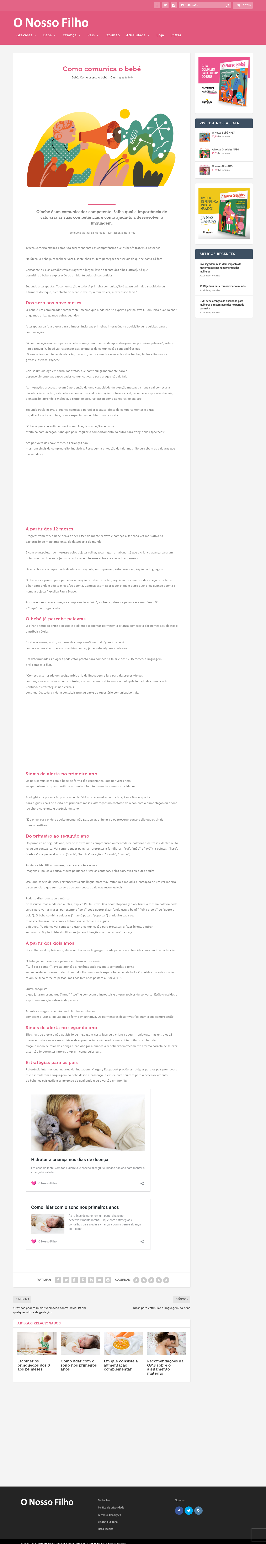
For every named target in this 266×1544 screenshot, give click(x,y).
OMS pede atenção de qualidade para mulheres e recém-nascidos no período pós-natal (222, 290)
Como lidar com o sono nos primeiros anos (79, 1350)
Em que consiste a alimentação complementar (121, 1350)
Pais (159, 20)
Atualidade (204, 20)
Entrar (244, 20)
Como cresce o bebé (93, 62)
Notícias (216, 260)
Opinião (181, 20)
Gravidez (92, 20)
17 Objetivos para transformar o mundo (222, 271)
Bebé (115, 20)
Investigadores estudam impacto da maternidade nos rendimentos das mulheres (220, 253)
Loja (228, 20)
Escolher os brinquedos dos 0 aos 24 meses (33, 1350)
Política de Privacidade (117, 1529)
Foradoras (101, 1529)
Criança (138, 20)
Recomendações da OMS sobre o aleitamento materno (165, 1352)
